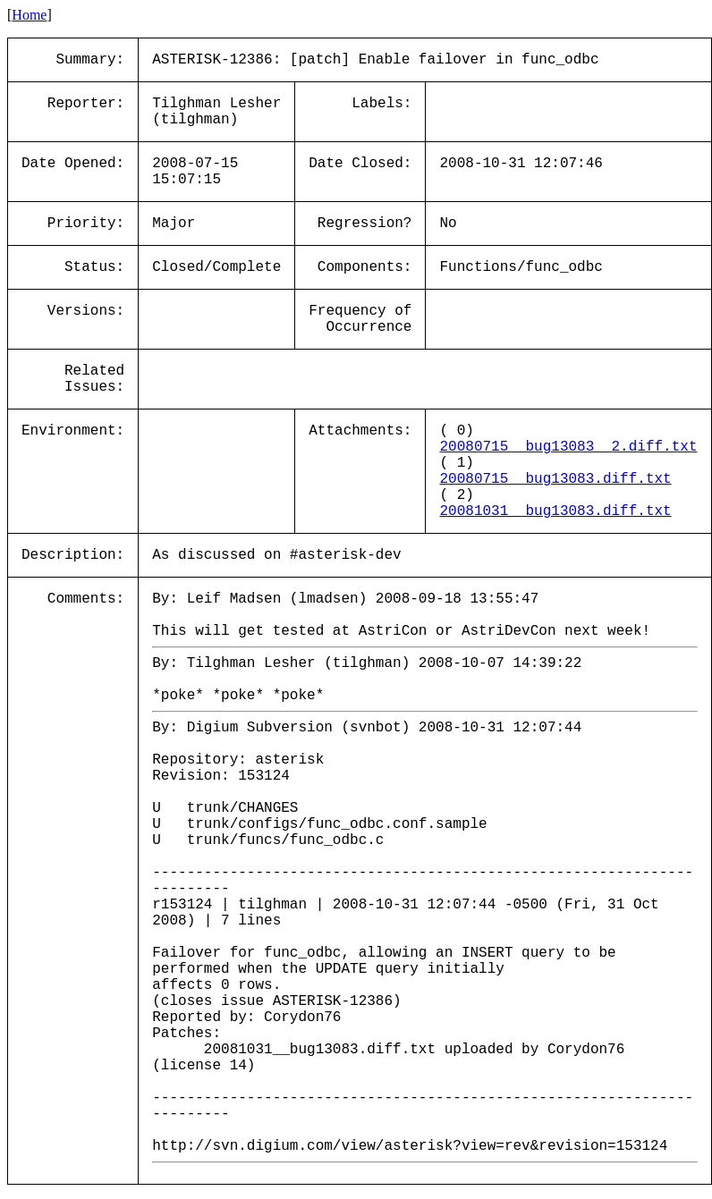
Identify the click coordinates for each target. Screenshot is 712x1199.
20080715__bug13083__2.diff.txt (568, 447)
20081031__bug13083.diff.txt (555, 511)
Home (29, 14)
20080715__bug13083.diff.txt (555, 479)
